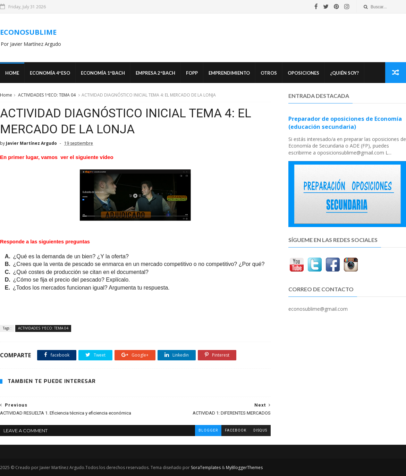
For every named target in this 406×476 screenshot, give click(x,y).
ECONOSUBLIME (28, 32)
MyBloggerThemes (244, 467)
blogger (208, 430)
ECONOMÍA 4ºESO (50, 73)
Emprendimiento (229, 73)
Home (12, 73)
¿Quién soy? (344, 73)
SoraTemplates (206, 467)
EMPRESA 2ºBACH (155, 73)
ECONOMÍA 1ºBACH (103, 73)
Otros (269, 73)
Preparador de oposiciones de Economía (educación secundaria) (345, 123)
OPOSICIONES (303, 73)
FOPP (192, 73)
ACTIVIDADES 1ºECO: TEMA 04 (47, 95)
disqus (260, 430)
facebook (235, 430)
